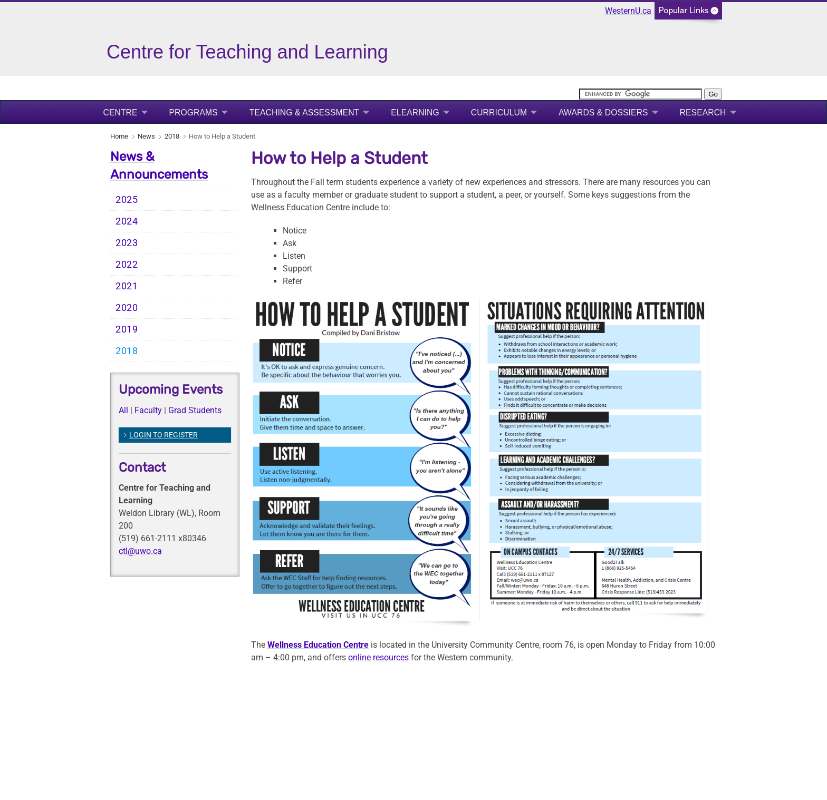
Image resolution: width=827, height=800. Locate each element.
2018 (172, 136)
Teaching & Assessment (304, 112)
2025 (127, 199)
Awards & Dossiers (603, 112)
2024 (127, 221)
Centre (120, 112)
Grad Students (195, 410)
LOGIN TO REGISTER (163, 435)
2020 (127, 308)
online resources (378, 657)
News (146, 136)
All (123, 410)
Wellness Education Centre (318, 645)
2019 (127, 329)
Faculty (148, 410)
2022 (127, 264)
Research (703, 112)
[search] (640, 94)
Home (119, 136)
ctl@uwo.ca (140, 551)
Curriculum (499, 112)
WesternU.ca (628, 11)
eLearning (415, 112)
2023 (127, 243)
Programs (193, 112)
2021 (127, 286)
